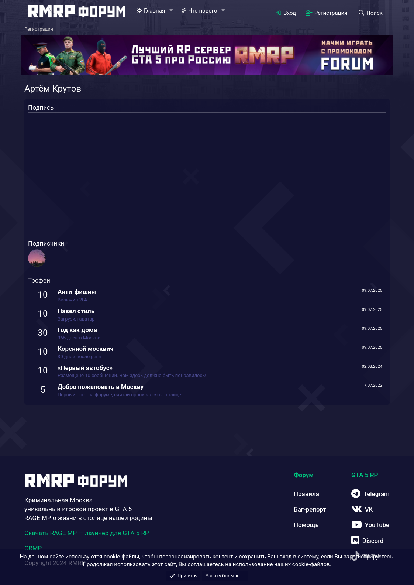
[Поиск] (370, 13)
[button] (171, 10)
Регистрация (38, 29)
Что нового (202, 10)
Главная (154, 10)
